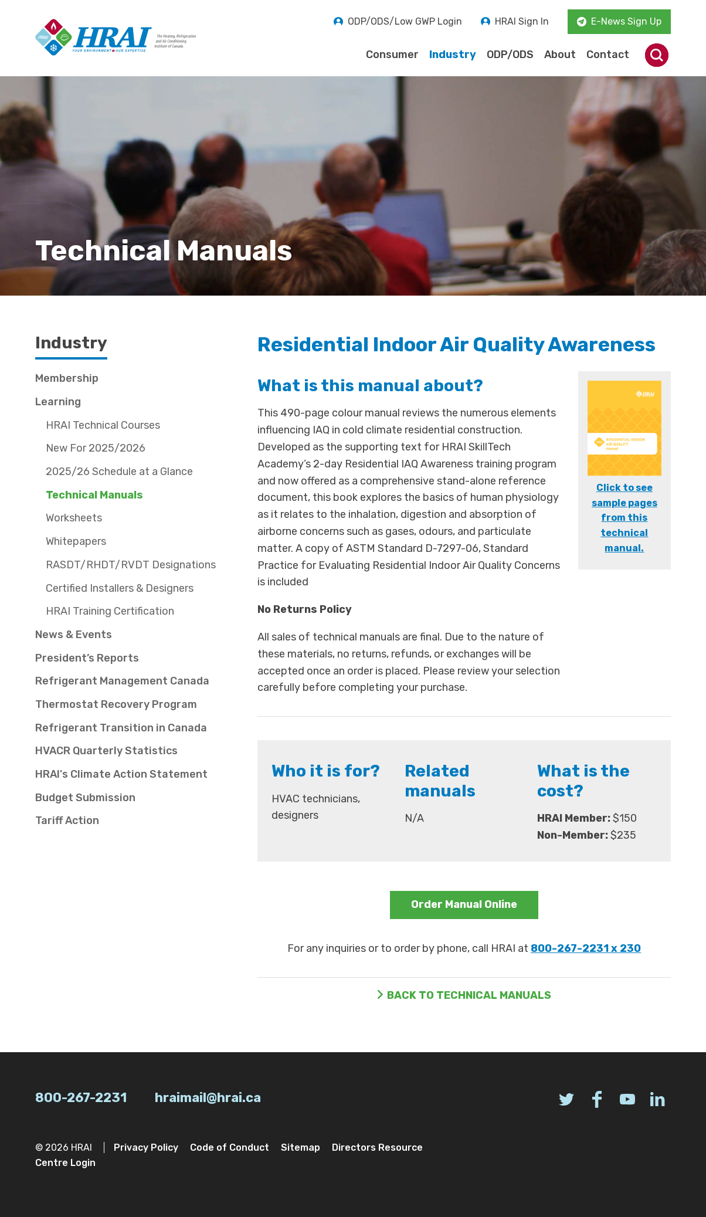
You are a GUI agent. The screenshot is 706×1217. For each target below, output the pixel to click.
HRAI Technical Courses (103, 425)
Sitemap (300, 1147)
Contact (607, 54)
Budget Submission (85, 797)
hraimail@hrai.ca (208, 1098)
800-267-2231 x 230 (586, 948)
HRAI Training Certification (110, 611)
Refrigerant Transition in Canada (121, 727)
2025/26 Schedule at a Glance (119, 471)
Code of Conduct (229, 1147)
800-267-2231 (81, 1098)
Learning (58, 401)
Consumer (392, 54)
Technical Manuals (94, 495)
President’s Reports (87, 658)
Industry (452, 54)
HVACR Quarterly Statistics (106, 750)
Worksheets (74, 517)
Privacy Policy (146, 1147)
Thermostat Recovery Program (116, 704)
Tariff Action (67, 820)
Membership (67, 378)
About (560, 54)
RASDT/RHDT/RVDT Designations (131, 564)
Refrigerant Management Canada (122, 680)
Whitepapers (76, 541)
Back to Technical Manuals (469, 995)
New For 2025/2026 (95, 448)
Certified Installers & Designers (120, 588)
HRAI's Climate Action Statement (121, 774)
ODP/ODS (510, 54)
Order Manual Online (464, 904)
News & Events (73, 634)
